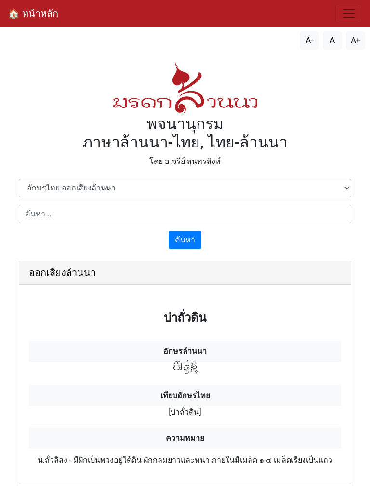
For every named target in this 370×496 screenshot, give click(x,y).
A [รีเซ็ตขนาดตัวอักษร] (332, 40)
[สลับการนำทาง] (348, 13)
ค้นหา (185, 239)
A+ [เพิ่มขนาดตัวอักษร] (355, 40)
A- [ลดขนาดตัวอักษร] (309, 40)
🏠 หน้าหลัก (33, 13)
